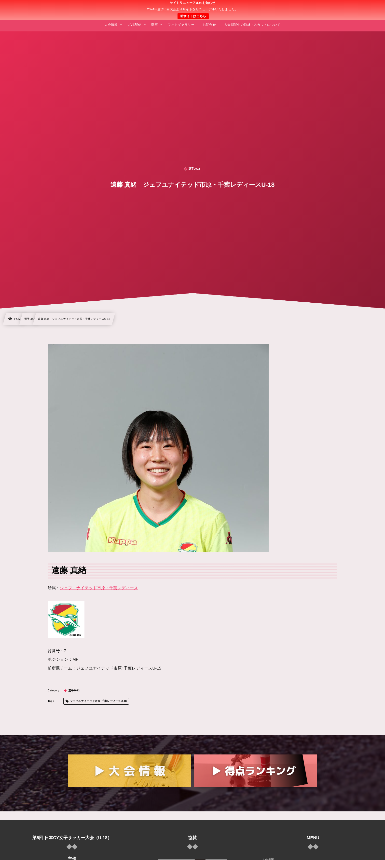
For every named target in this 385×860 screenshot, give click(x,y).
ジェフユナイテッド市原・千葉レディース (99, 588)
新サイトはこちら (193, 16)
